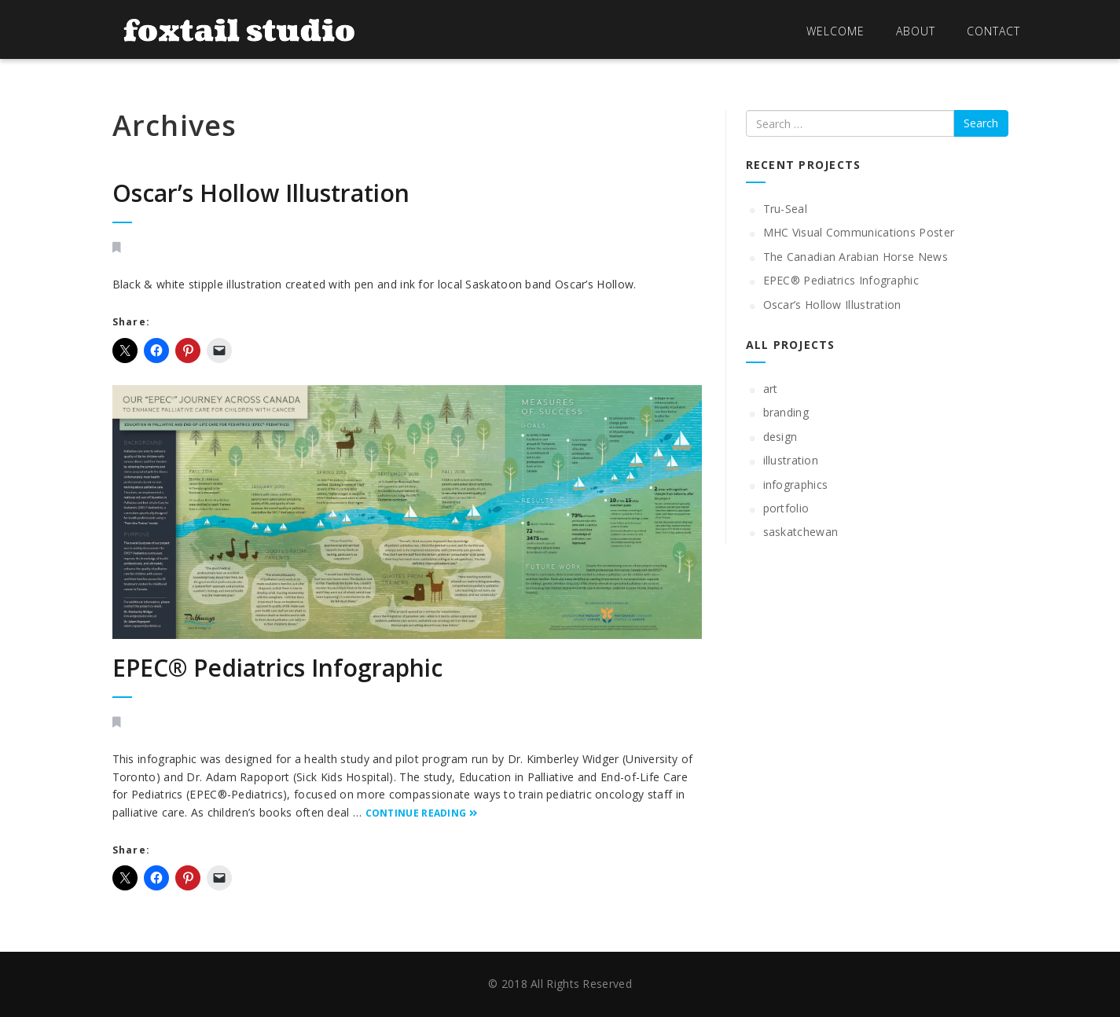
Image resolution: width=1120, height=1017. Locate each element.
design (780, 436)
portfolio (786, 508)
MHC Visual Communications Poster (859, 232)
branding (786, 412)
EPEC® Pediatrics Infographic (277, 668)
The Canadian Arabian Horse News (855, 256)
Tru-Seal (785, 208)
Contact (993, 31)
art (770, 388)
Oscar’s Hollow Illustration (260, 193)
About (915, 31)
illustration (791, 460)
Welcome (835, 31)
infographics (795, 484)
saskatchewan (801, 531)
